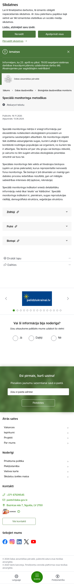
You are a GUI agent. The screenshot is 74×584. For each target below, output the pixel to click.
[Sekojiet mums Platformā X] (26, 541)
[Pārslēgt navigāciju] (37, 577)
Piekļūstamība (11, 466)
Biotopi (13, 240)
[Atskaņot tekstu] (15, 105)
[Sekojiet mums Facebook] (4, 541)
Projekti (8, 437)
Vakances (9, 427)
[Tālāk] (68, 298)
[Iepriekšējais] (6, 298)
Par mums (9, 442)
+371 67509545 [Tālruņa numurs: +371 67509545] (15, 494)
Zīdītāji (13, 212)
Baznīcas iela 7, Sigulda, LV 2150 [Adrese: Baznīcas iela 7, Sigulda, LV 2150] (25, 505)
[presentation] (27, 353)
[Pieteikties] (38, 402)
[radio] (17, 338)
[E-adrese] (9, 511)
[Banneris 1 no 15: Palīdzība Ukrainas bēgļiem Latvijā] (37, 298)
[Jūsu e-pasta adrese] (38, 391)
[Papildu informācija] (18, 511)
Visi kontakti (19, 521)
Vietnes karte (11, 471)
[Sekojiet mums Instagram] (12, 541)
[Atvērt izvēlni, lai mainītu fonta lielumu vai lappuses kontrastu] (57, 578)
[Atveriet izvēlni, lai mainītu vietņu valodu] (16, 578)
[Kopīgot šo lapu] (37, 265)
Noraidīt (19, 34)
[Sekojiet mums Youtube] (33, 542)
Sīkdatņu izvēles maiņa (16, 476)
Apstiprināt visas (55, 34)
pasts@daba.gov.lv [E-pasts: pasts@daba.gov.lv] (17, 499)
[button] (17, 212)
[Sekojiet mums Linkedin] (19, 541)
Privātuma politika (14, 461)
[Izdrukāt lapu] (37, 258)
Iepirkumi (9, 432)
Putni (12, 226)
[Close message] (68, 52)
